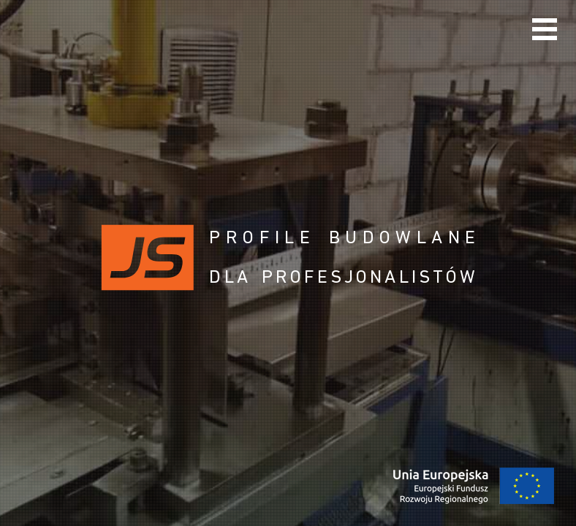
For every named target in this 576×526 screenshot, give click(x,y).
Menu (544, 29)
